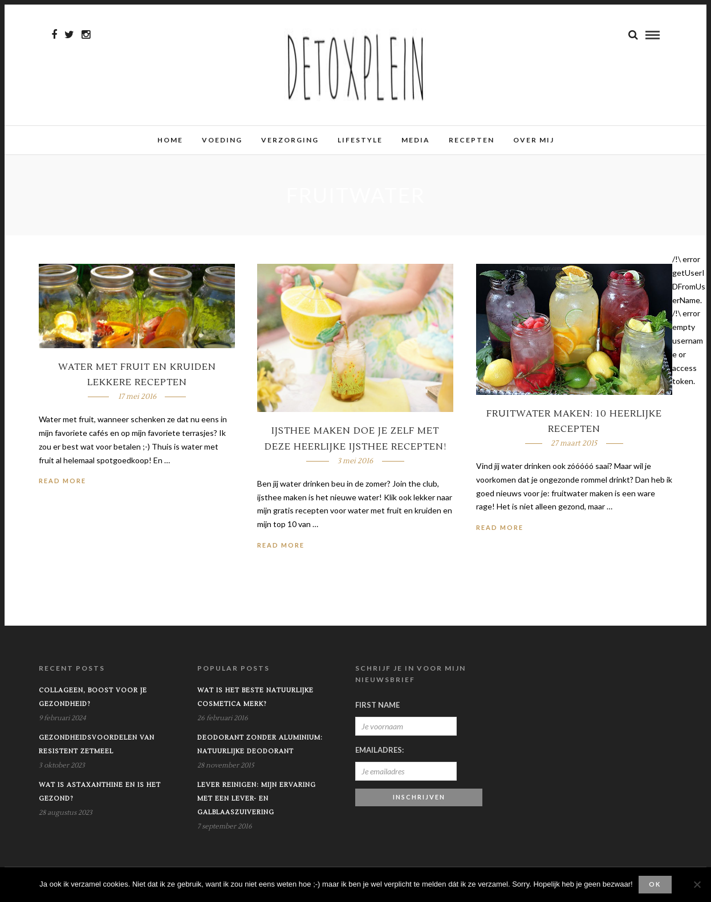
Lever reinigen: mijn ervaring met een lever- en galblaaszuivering (256, 799)
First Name (377, 704)
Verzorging (290, 140)
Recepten (471, 140)
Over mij (533, 140)
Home (170, 140)
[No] (696, 884)
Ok (655, 884)
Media (415, 140)
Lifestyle (360, 140)
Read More (62, 480)
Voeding (222, 140)
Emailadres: (379, 749)
